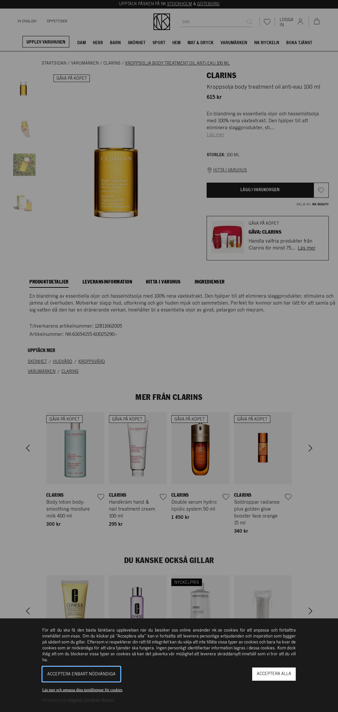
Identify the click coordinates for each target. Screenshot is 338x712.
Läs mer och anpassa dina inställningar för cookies (82, 690)
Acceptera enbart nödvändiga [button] (81, 674)
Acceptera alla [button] (274, 674)
